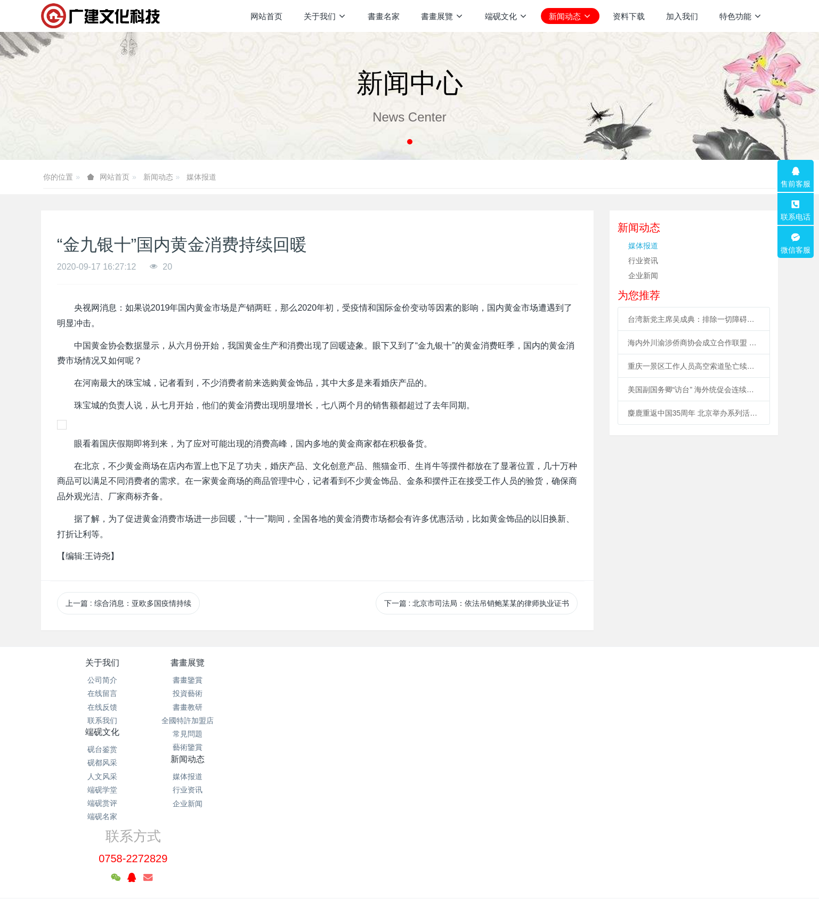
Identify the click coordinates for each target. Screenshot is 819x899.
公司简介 (102, 680)
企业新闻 (643, 275)
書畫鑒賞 (225, 680)
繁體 (409, 873)
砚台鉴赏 (348, 680)
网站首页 (266, 16)
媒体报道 (201, 177)
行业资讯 (643, 260)
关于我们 (102, 662)
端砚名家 (348, 747)
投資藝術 (225, 693)
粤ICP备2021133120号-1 (409, 840)
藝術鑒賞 (225, 747)
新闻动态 (158, 177)
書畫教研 (225, 707)
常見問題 (225, 734)
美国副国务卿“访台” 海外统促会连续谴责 (694, 389)
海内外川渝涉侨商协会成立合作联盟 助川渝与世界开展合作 (694, 342)
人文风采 (348, 707)
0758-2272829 (624, 692)
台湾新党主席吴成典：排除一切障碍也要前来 (694, 319)
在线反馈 (102, 707)
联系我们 (102, 720)
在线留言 (102, 693)
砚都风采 (348, 693)
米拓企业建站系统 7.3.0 (417, 853)
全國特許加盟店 (225, 720)
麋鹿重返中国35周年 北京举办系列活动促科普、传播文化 (694, 413)
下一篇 (477, 603)
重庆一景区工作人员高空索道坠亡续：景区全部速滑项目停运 (694, 366)
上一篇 (128, 603)
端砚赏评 (348, 734)
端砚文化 (348, 662)
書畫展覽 (225, 662)
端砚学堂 (348, 720)
